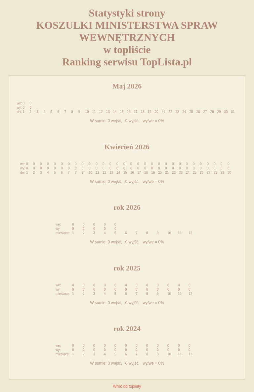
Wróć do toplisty (127, 386)
